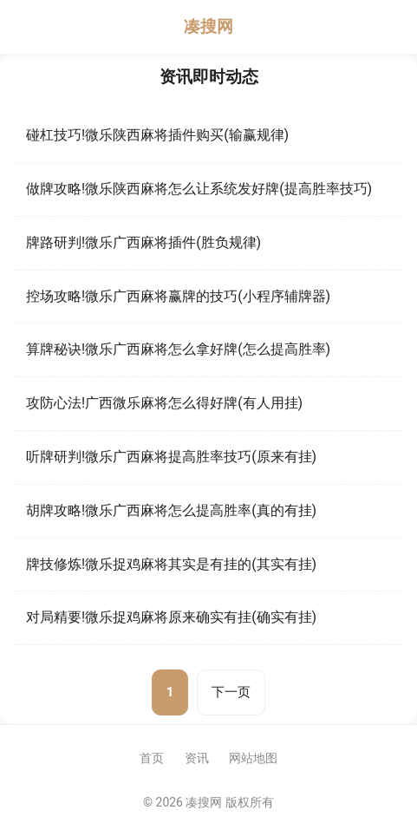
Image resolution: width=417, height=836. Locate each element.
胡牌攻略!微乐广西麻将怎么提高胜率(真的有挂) (171, 510)
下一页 (231, 692)
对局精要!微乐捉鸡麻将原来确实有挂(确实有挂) (171, 617)
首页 (152, 758)
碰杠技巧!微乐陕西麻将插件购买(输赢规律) (157, 135)
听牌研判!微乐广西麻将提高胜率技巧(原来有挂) (171, 456)
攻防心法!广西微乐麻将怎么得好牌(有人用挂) (164, 403)
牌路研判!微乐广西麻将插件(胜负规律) (143, 242)
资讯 (197, 758)
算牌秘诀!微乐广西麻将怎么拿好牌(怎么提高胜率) (178, 349)
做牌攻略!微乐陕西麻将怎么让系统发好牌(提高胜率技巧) (199, 188)
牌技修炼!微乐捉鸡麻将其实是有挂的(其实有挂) (171, 564)
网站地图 (253, 758)
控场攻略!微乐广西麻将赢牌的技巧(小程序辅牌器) (178, 296)
